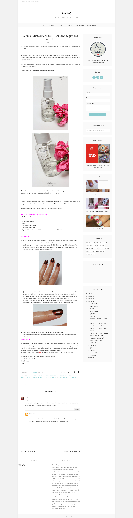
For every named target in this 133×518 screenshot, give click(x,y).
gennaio (92, 355)
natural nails (90, 248)
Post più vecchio (71, 451)
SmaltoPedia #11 (98, 228)
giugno (92, 343)
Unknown (32, 414)
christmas (99, 251)
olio (60, 377)
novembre (93, 306)
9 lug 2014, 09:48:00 (34, 416)
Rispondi (77, 409)
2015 (89, 299)
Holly (26, 398)
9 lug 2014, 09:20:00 (30, 400)
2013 (89, 358)
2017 (89, 293)
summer (88, 251)
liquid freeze (34, 377)
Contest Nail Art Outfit (96, 335)
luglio (91, 316)
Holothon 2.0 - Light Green (98, 323)
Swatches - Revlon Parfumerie (99, 326)
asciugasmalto (38, 376)
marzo (92, 350)
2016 (89, 296)
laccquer (24, 377)
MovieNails (102, 248)
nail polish (44, 377)
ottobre (92, 308)
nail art (88, 242)
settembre (93, 311)
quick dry (66, 377)
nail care (89, 254)
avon (47, 376)
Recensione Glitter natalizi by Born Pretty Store (98, 166)
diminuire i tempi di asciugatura (62, 376)
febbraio (92, 353)
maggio (92, 345)
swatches (89, 245)
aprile (91, 348)
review (74, 377)
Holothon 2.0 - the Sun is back (99, 333)
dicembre (93, 304)
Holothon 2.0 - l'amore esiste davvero (98, 211)
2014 (30, 376)
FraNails (66, 12)
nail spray (53, 377)
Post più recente (29, 451)
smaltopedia (99, 242)
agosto (92, 313)
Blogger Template (73, 515)
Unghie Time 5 (97, 194)
